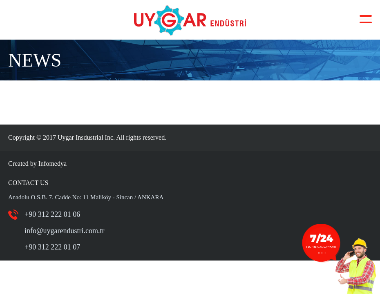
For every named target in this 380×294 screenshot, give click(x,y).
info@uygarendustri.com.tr (65, 231)
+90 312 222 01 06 (52, 214)
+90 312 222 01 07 (52, 247)
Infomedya (52, 163)
